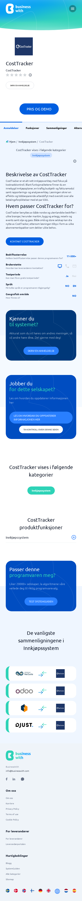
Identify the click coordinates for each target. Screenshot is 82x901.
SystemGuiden (13, 868)
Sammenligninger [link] (56, 127)
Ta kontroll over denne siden (41, 429)
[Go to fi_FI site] (32, 891)
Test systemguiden (41, 601)
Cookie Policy (12, 819)
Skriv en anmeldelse (20, 85)
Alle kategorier (13, 873)
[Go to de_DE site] (40, 891)
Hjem (12, 141)
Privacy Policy (12, 808)
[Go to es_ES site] (74, 891)
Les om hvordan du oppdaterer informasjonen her (35, 417)
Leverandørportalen (16, 844)
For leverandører (14, 838)
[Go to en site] (57, 891)
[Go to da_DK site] (16, 891)
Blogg (9, 863)
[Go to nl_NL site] (66, 891)
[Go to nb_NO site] (24, 891)
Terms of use (12, 814)
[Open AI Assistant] (22, 779)
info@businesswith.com (17, 770)
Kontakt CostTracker (24, 241)
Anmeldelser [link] (11, 127)
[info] (30, 75)
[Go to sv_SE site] (8, 891)
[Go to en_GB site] (48, 891)
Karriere (10, 803)
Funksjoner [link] (32, 127)
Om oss (9, 798)
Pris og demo (39, 109)
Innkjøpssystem (27, 141)
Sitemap (10, 879)
